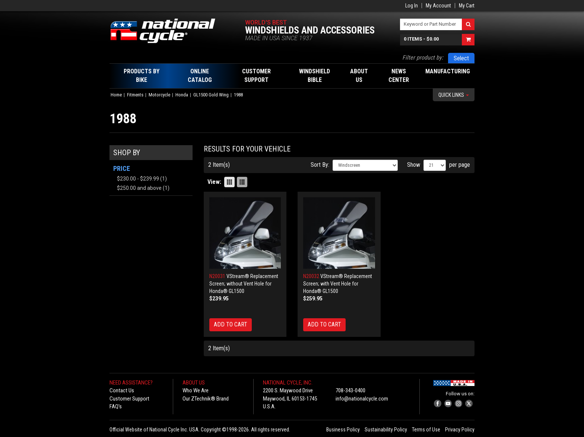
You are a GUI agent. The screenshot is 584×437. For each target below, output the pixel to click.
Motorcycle (159, 95)
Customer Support (129, 398)
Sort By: (320, 164)
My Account (438, 6)
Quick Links (453, 95)
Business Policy (343, 430)
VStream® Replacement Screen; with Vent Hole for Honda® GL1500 (337, 283)
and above (139, 188)
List (242, 182)
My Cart (467, 6)
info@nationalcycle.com (362, 398)
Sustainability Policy (386, 430)
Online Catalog (200, 75)
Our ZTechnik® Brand (205, 398)
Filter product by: (422, 57)
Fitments (135, 95)
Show (413, 164)
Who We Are (195, 390)
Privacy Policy (460, 430)
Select (461, 58)
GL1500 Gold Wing (211, 95)
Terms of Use (426, 430)
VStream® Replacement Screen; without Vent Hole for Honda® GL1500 (243, 283)
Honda (181, 95)
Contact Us (122, 390)
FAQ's (116, 406)
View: (214, 181)
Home (116, 95)
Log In (411, 6)
